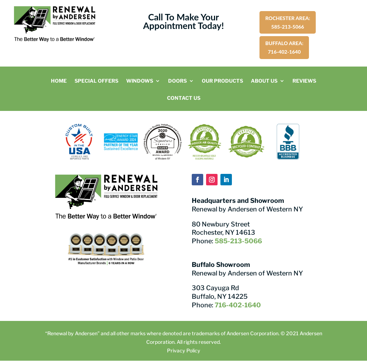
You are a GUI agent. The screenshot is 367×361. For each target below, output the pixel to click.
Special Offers (96, 81)
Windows (139, 81)
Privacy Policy (183, 350)
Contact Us (183, 98)
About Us (264, 81)
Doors (177, 81)
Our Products (222, 81)
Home (59, 81)
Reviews (304, 81)
